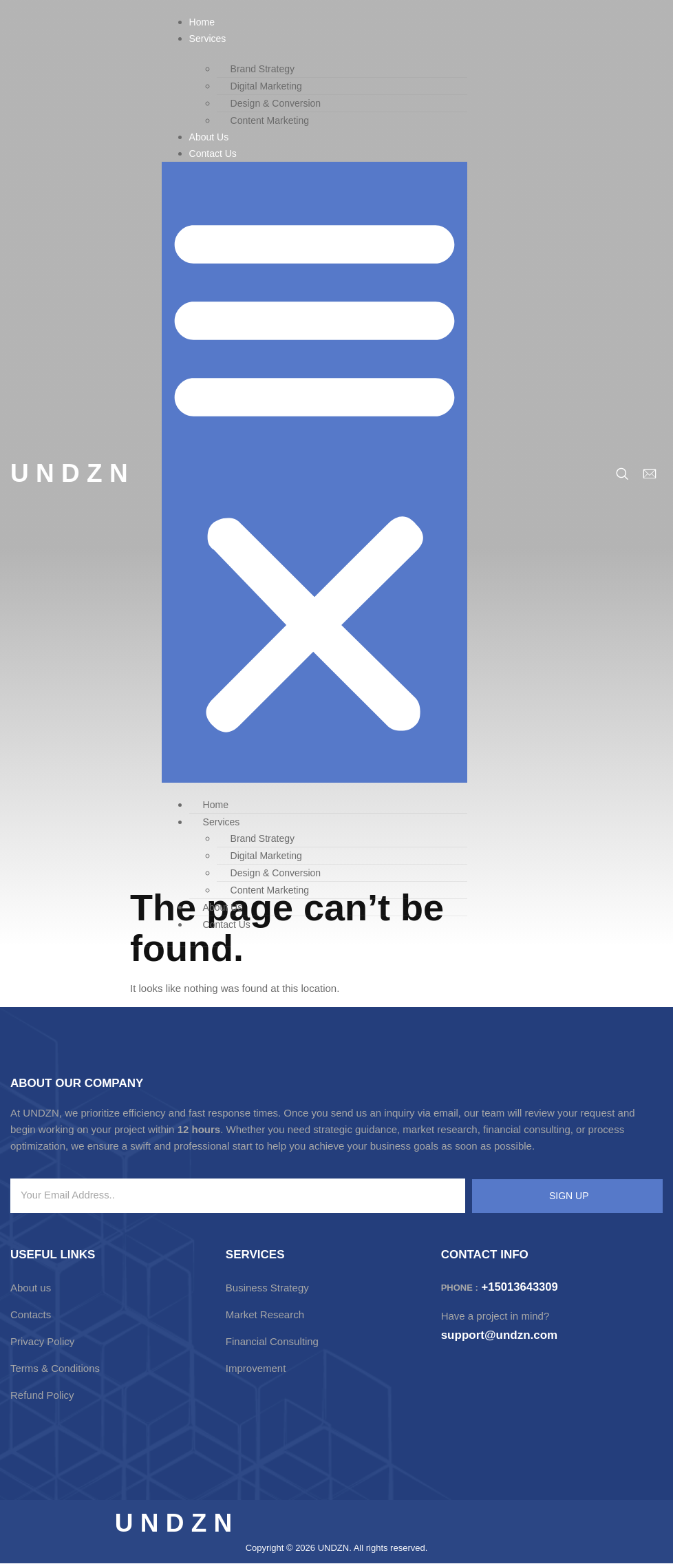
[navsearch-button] (622, 474)
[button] (314, 472)
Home (202, 22)
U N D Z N (69, 473)
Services (207, 38)
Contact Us (213, 153)
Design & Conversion (276, 103)
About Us (209, 136)
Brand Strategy (263, 68)
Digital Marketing (266, 86)
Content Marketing (270, 120)
